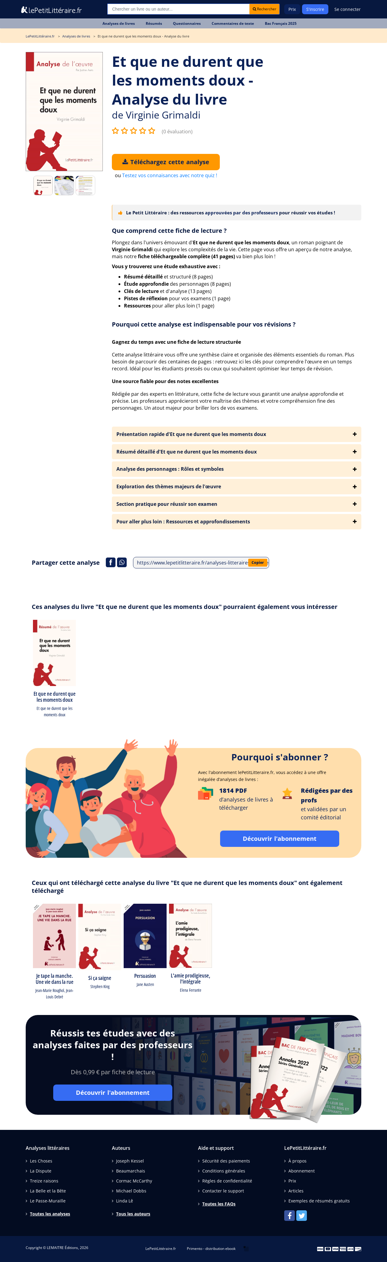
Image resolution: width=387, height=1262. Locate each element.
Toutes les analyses (50, 1214)
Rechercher (264, 8)
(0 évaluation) (177, 131)
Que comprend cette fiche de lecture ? (169, 230)
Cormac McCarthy (134, 1181)
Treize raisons (44, 1181)
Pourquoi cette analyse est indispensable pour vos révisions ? (204, 324)
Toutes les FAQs (219, 1204)
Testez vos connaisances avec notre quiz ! (169, 175)
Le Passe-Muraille (48, 1201)
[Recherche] (178, 9)
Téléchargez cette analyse (165, 162)
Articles (296, 1191)
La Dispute (40, 1171)
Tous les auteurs (133, 1214)
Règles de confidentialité (227, 1181)
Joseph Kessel (130, 1161)
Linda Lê (124, 1201)
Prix (292, 9)
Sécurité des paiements (226, 1161)
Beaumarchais (130, 1171)
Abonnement (301, 1171)
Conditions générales (223, 1171)
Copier (258, 562)
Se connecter (347, 9)
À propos (297, 1161)
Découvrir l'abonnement (280, 838)
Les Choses (41, 1161)
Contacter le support (223, 1191)
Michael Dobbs (131, 1191)
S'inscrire (315, 9)
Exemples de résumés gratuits (319, 1201)
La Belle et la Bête (48, 1191)
